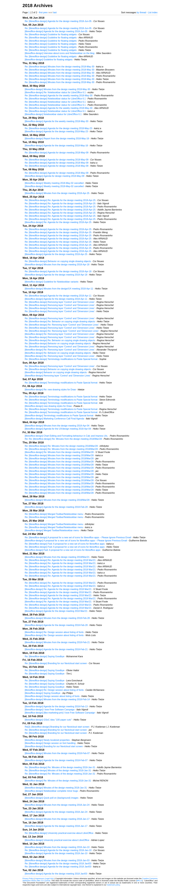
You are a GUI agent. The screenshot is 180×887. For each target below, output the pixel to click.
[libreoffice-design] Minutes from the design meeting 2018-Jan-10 (57, 847)
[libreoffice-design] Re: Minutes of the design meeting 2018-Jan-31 (58, 780)
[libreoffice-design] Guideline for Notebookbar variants (51, 282)
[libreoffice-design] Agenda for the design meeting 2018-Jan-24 (56, 812)
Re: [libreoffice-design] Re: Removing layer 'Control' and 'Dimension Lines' (62, 325)
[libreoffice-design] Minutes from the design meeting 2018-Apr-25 (57, 193)
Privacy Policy (28, 878)
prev (45, 12)
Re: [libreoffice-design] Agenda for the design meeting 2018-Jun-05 (58, 21)
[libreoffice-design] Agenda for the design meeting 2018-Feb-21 (56, 649)
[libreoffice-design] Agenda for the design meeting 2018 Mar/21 (56, 611)
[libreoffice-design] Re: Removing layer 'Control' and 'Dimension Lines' (60, 334)
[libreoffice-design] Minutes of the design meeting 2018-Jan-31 (56, 787)
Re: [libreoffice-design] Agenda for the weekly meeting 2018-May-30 (58, 95)
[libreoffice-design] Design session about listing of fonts (52, 696)
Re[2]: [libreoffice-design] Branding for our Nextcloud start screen (57, 727)
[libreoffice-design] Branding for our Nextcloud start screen (54, 746)
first (41, 12)
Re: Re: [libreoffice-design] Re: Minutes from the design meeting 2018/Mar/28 (63, 439)
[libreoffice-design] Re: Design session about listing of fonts (54, 632)
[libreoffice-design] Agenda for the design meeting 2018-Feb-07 (56, 760)
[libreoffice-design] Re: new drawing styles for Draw (50, 389)
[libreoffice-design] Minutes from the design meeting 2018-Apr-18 (57, 264)
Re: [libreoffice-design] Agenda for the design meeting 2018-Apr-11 (58, 295)
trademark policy (113, 885)
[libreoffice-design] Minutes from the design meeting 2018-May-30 (57, 89)
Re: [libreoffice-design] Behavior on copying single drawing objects (58, 261)
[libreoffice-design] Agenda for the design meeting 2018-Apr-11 (56, 299)
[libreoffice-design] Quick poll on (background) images (51, 798)
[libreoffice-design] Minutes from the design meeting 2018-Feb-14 (57, 699)
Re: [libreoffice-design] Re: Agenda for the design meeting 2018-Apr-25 (60, 200)
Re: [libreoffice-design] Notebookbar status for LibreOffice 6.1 (55, 98)
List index (153, 12)
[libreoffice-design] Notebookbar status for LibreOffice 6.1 (53, 114)
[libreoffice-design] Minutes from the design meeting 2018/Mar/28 (57, 500)
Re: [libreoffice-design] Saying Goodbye (44, 656)
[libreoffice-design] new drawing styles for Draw (48, 406)
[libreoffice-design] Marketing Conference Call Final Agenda (54, 418)
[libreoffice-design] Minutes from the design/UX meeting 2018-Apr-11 (59, 288)
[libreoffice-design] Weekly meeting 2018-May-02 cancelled (54, 183)
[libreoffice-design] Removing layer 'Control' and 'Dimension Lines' (57, 375)
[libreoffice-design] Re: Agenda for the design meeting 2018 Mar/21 (58, 589)
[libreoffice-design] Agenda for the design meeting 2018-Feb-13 (56, 706)
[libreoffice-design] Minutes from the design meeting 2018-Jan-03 (57, 860)
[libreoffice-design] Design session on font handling (50, 743)
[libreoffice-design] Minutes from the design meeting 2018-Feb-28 (57, 618)
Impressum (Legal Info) (44, 878)
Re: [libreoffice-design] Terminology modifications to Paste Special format (61, 359)
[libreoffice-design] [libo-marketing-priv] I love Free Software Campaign (60, 712)
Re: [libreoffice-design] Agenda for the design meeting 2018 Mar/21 (58, 592)
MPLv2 (139, 881)
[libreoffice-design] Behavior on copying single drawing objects (56, 372)
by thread (141, 12)
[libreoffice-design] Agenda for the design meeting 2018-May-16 (56, 145)
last (55, 12)
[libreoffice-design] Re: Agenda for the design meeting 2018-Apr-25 (58, 222)
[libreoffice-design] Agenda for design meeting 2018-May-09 (54, 176)
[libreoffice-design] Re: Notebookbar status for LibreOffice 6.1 (55, 92)
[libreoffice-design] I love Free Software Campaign (50, 709)
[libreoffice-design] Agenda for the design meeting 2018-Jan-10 (56, 853)
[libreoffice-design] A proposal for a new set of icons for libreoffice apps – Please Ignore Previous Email (76, 540)
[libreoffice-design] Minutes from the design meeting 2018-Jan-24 (57, 805)
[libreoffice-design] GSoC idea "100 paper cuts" (48, 720)
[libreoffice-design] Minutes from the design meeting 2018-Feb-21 (57, 642)
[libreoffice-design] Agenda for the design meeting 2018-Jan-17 (56, 826)
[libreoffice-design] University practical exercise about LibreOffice (57, 840)
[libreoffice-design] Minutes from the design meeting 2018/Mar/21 (57, 557)
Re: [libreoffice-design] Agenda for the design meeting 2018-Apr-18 (58, 271)
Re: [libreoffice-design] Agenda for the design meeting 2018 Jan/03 (58, 863)
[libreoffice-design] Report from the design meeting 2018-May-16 (57, 138)
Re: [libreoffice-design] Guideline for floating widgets (51, 34)
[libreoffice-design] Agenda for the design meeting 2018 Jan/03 (56, 873)
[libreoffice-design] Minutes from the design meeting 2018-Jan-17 (57, 819)
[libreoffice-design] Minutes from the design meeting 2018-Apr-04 (57, 425)
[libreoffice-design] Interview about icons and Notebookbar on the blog (59, 53)
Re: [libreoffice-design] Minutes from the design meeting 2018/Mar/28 (59, 455)
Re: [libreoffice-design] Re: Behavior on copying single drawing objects (60, 321)
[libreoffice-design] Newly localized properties (47, 740)
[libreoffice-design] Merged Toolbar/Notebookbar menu (52, 530)
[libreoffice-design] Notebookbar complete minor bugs (51, 791)
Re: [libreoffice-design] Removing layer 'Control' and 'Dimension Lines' (60, 302)
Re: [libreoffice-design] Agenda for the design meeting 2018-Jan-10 (58, 850)
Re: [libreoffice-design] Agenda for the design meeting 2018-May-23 (58, 128)
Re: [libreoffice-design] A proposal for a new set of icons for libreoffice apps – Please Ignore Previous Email (78, 537)
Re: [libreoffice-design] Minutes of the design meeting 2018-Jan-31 (58, 770)
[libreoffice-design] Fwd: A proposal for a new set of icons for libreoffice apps (62, 550)
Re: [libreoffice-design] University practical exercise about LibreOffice (59, 833)
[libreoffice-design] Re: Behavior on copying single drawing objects (58, 353)
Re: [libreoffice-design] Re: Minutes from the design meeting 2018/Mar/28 (61, 446)
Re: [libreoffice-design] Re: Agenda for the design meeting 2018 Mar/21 (60, 560)
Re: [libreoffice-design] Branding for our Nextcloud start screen (56, 663)
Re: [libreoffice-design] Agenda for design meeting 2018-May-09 (56, 152)
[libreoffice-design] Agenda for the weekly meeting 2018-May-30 (56, 121)
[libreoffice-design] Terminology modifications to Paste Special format (59, 415)
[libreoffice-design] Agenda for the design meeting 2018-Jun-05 (56, 31)
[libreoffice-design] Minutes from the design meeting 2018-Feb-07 (57, 753)
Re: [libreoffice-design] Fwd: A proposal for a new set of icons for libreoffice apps (65, 544)
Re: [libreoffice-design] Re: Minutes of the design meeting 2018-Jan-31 (60, 767)
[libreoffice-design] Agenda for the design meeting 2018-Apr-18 (56, 274)
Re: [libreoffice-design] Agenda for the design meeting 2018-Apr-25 (58, 229)
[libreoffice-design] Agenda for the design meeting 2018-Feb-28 (56, 507)
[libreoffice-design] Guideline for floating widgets (48, 59)
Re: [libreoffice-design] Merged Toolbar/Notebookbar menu (54, 514)
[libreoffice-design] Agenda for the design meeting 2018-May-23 (56, 131)
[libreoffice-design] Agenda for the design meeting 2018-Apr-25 (56, 254)
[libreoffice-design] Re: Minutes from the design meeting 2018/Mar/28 (59, 452)
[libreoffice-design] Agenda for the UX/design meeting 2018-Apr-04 (58, 429)
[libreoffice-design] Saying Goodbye (42, 693)
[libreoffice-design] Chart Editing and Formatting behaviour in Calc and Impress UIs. (66, 436)
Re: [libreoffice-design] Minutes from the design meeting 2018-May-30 (59, 66)
